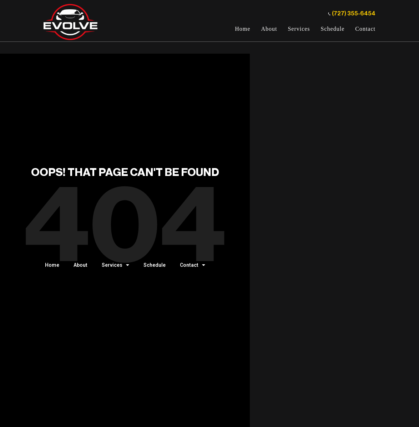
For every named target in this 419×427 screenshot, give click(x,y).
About (269, 29)
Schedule (333, 29)
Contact (365, 29)
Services (299, 29)
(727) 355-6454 (351, 13)
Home (242, 29)
